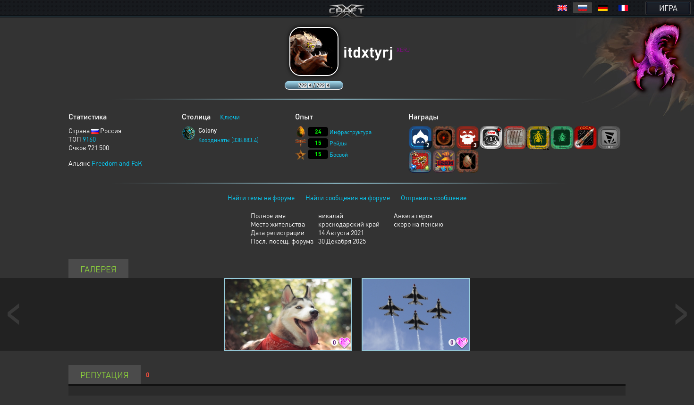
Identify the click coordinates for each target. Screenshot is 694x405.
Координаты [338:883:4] (228, 139)
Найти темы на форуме (261, 197)
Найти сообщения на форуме (347, 197)
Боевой (339, 154)
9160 (89, 139)
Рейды (338, 143)
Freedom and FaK (117, 163)
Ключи (230, 116)
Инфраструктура (351, 131)
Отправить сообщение (433, 197)
